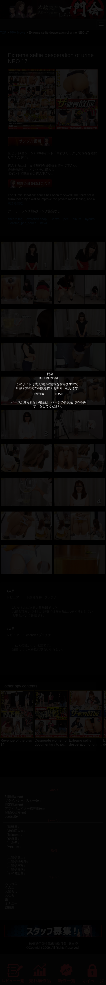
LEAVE (58, 394)
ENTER (39, 394)
